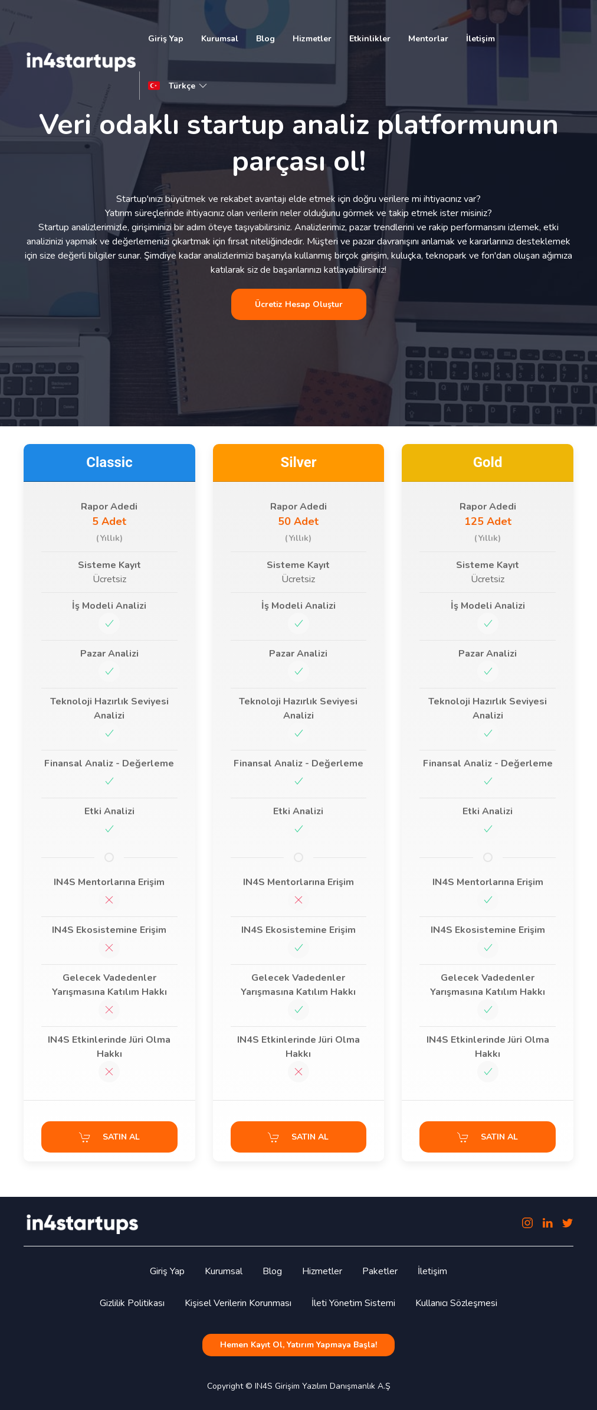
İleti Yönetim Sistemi (353, 1303)
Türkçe (189, 86)
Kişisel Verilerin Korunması (238, 1303)
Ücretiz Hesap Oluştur (299, 304)
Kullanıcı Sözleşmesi (456, 1303)
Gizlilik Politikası (132, 1303)
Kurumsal (219, 38)
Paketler (380, 1271)
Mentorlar (428, 38)
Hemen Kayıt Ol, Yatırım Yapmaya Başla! (298, 1344)
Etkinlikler (370, 38)
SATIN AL (109, 1137)
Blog (265, 38)
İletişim (480, 38)
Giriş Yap (165, 38)
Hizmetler (312, 38)
